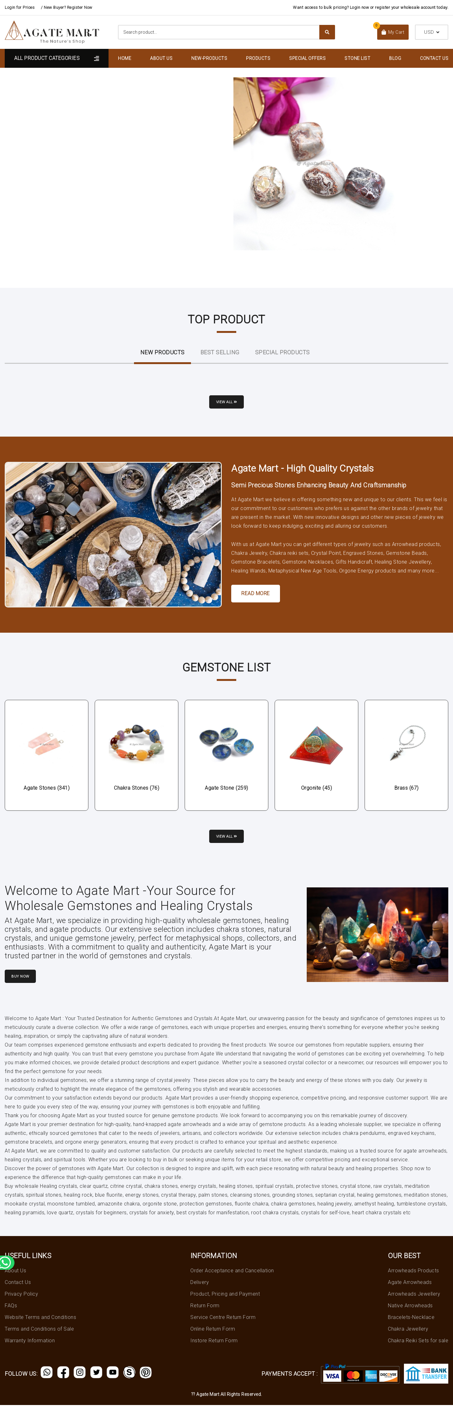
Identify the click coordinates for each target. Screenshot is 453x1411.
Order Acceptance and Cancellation (232, 1277)
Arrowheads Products (413, 1277)
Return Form (205, 1312)
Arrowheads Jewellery (414, 1300)
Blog (395, 58)
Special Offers (307, 58)
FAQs (11, 1312)
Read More (255, 595)
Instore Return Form (214, 1347)
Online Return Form (212, 1335)
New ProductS (162, 352)
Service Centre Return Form (222, 1323)
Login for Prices (20, 7)
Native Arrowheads (410, 1312)
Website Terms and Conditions (40, 1323)
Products (258, 58)
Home (124, 58)
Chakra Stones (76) (136, 790)
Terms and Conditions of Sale (39, 1335)
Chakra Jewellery (408, 1335)
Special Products (282, 352)
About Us (161, 58)
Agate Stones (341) (47, 790)
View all (226, 404)
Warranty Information (30, 1347)
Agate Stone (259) (226, 790)
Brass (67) (406, 790)
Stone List (357, 58)
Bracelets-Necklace (411, 1323)
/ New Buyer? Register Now (66, 7)
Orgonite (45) (316, 790)
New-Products (209, 58)
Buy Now (26, 982)
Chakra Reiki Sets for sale (418, 1347)
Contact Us (434, 58)
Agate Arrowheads (410, 1288)
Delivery (199, 1288)
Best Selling (219, 352)
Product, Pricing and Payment (225, 1300)
